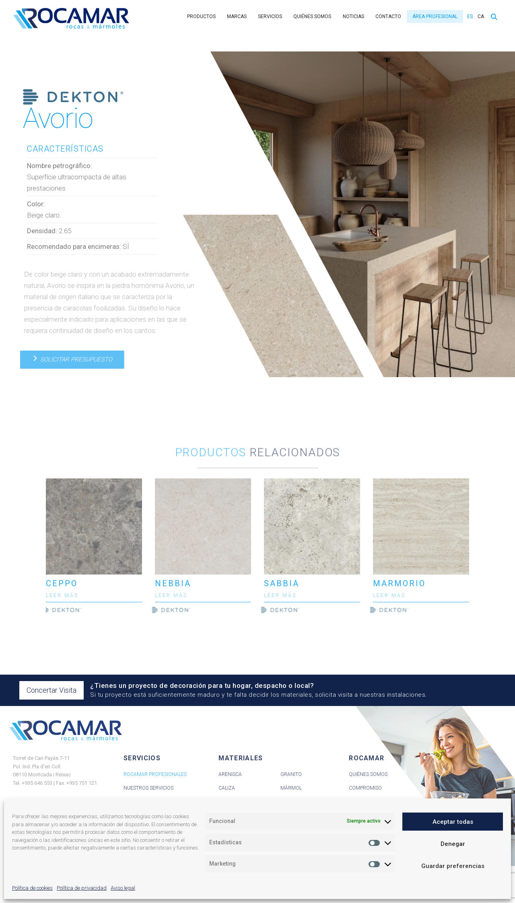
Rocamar (71, 18)
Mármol (291, 788)
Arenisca (230, 774)
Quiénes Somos (368, 774)
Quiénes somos (312, 16)
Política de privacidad (82, 888)
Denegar (453, 844)
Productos (201, 16)
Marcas (237, 16)
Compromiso (365, 788)
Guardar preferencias (452, 866)
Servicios (270, 16)
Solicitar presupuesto (71, 359)
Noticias (353, 16)
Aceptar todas (453, 821)
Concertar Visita (51, 690)
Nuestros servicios (148, 788)
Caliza (226, 788)
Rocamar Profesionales (155, 774)
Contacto (388, 16)
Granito (291, 774)
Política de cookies (32, 888)
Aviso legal (123, 888)
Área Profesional (434, 16)
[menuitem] (469, 16)
